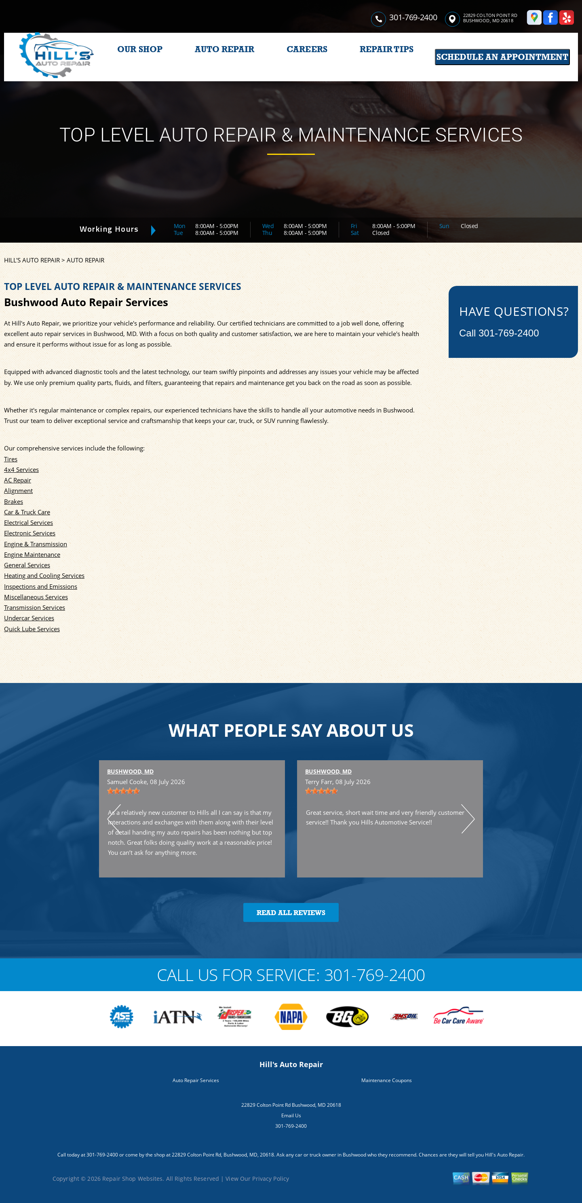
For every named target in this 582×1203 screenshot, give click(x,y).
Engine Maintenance (32, 554)
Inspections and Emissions (40, 586)
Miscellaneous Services (36, 597)
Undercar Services (29, 618)
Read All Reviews (291, 913)
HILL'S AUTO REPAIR (32, 260)
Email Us (291, 1115)
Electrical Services (28, 522)
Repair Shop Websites (132, 1178)
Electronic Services (29, 533)
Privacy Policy (270, 1178)
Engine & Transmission (35, 544)
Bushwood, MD (130, 771)
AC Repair (17, 480)
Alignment (18, 490)
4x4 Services (21, 469)
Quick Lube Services (32, 629)
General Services (27, 565)
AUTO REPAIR (224, 49)
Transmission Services (34, 607)
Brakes (13, 501)
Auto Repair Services (196, 1080)
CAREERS (307, 49)
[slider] (123, 791)
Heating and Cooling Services (44, 575)
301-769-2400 (413, 17)
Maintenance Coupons (386, 1080)
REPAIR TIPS (386, 49)
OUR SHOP (140, 49)
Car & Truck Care (27, 512)
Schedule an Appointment (502, 57)
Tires (10, 459)
